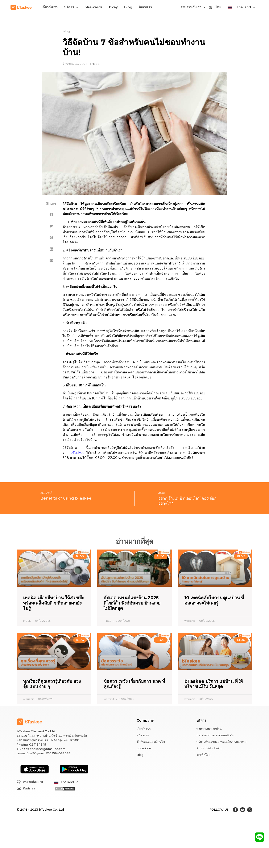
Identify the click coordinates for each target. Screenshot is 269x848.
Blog (128, 7)
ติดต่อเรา (145, 7)
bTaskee (77, 453)
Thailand (245, 7)
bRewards (94, 7)
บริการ (71, 7)
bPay (113, 7)
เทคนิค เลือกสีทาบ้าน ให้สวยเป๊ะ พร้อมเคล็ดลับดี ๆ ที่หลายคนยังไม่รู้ (53, 603)
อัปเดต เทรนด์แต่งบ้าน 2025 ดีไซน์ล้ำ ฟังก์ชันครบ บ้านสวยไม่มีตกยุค (132, 603)
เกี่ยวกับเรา (50, 7)
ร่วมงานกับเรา (193, 7)
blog (66, 31)
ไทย (218, 7)
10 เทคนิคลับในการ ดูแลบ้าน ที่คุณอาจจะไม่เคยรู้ (214, 600)
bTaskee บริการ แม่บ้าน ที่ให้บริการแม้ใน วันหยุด (213, 684)
